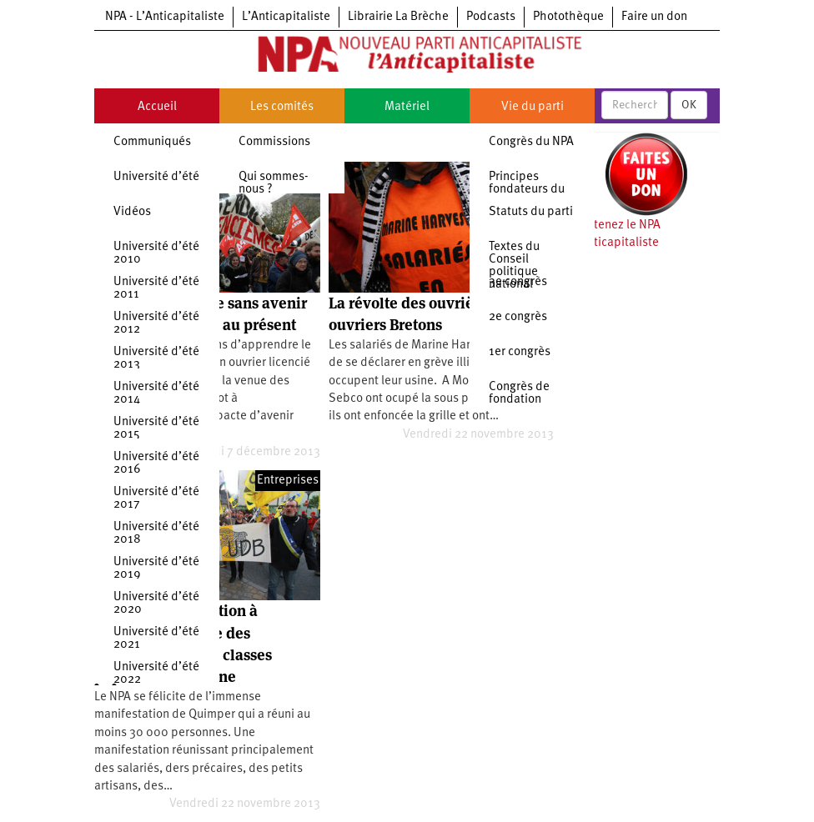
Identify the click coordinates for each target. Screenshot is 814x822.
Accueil (157, 107)
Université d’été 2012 (156, 323)
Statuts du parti (531, 212)
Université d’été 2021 (156, 638)
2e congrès (518, 317)
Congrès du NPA (531, 142)
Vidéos (132, 212)
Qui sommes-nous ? (274, 183)
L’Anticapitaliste (286, 17)
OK (688, 105)
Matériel (407, 107)
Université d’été (156, 177)
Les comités (282, 107)
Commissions (274, 142)
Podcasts (490, 17)
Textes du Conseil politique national (514, 266)
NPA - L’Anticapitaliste (164, 17)
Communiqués (152, 142)
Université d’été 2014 (156, 393)
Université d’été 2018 (156, 533)
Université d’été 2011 (156, 288)
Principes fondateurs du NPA (527, 189)
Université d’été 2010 (156, 253)
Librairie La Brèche (398, 17)
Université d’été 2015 (156, 428)
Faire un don (654, 17)
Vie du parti (532, 107)
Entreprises (288, 480)
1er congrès (519, 352)
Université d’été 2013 (156, 358)
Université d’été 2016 (156, 463)
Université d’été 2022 (156, 673)
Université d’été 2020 (156, 603)
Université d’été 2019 (156, 568)
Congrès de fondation (519, 393)
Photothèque (568, 17)
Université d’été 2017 (156, 498)
